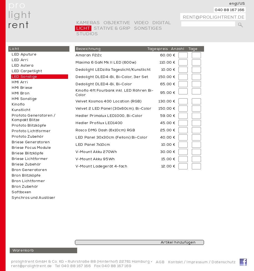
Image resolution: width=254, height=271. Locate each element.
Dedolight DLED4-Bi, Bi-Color (104, 84)
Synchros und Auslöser (34, 197)
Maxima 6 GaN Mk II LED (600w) (106, 62)
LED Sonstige (24, 76)
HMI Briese (22, 88)
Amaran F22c (89, 55)
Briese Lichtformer (30, 159)
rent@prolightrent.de (214, 17)
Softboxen (21, 192)
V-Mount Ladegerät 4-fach (101, 166)
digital (161, 23)
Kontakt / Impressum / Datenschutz (201, 262)
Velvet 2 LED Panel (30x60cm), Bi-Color (114, 108)
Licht (83, 28)
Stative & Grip (112, 28)
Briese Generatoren (31, 142)
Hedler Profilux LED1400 (99, 123)
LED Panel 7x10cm (93, 144)
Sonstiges (148, 28)
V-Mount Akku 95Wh (95, 159)
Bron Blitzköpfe (26, 175)
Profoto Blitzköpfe (29, 125)
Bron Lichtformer (28, 181)
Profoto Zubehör (28, 136)
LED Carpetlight (27, 71)
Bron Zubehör (25, 186)
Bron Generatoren (29, 170)
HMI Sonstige (24, 99)
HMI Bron (20, 93)
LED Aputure (24, 54)
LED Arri (20, 60)
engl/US (237, 3)
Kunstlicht (21, 110)
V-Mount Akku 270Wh (96, 152)
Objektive (117, 23)
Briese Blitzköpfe (28, 153)
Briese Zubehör (26, 164)
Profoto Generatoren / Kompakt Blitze (34, 117)
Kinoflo (18, 104)
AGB (160, 262)
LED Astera (23, 65)
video (141, 23)
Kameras (88, 23)
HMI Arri (20, 82)
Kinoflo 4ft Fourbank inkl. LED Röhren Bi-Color (115, 92)
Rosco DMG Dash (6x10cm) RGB (105, 130)
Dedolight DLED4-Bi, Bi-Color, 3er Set (112, 77)
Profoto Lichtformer (31, 131)
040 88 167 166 (230, 10)
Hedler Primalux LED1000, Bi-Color (109, 116)
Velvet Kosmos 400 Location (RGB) (109, 101)
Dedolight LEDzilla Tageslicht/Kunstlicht (113, 69)
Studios (87, 34)
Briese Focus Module (31, 147)
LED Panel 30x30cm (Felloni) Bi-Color (111, 137)
